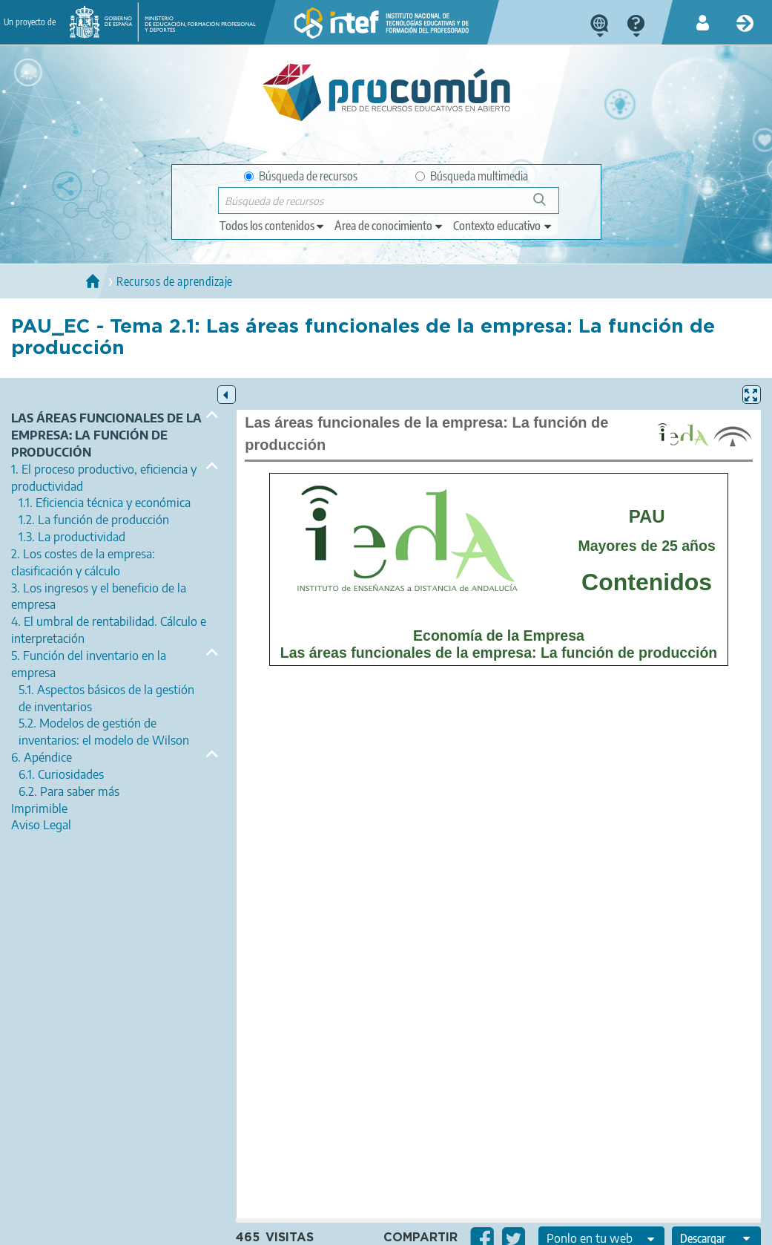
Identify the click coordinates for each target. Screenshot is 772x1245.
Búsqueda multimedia (471, 176)
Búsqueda (547, 205)
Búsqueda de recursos (300, 176)
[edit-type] (272, 225)
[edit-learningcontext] (503, 225)
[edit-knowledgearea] (389, 225)
